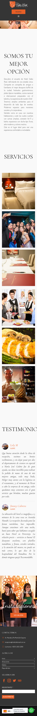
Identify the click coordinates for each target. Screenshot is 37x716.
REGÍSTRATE (7, 687)
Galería (4, 665)
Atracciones (5, 662)
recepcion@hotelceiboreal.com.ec (15, 642)
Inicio (3, 658)
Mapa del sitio (6, 668)
